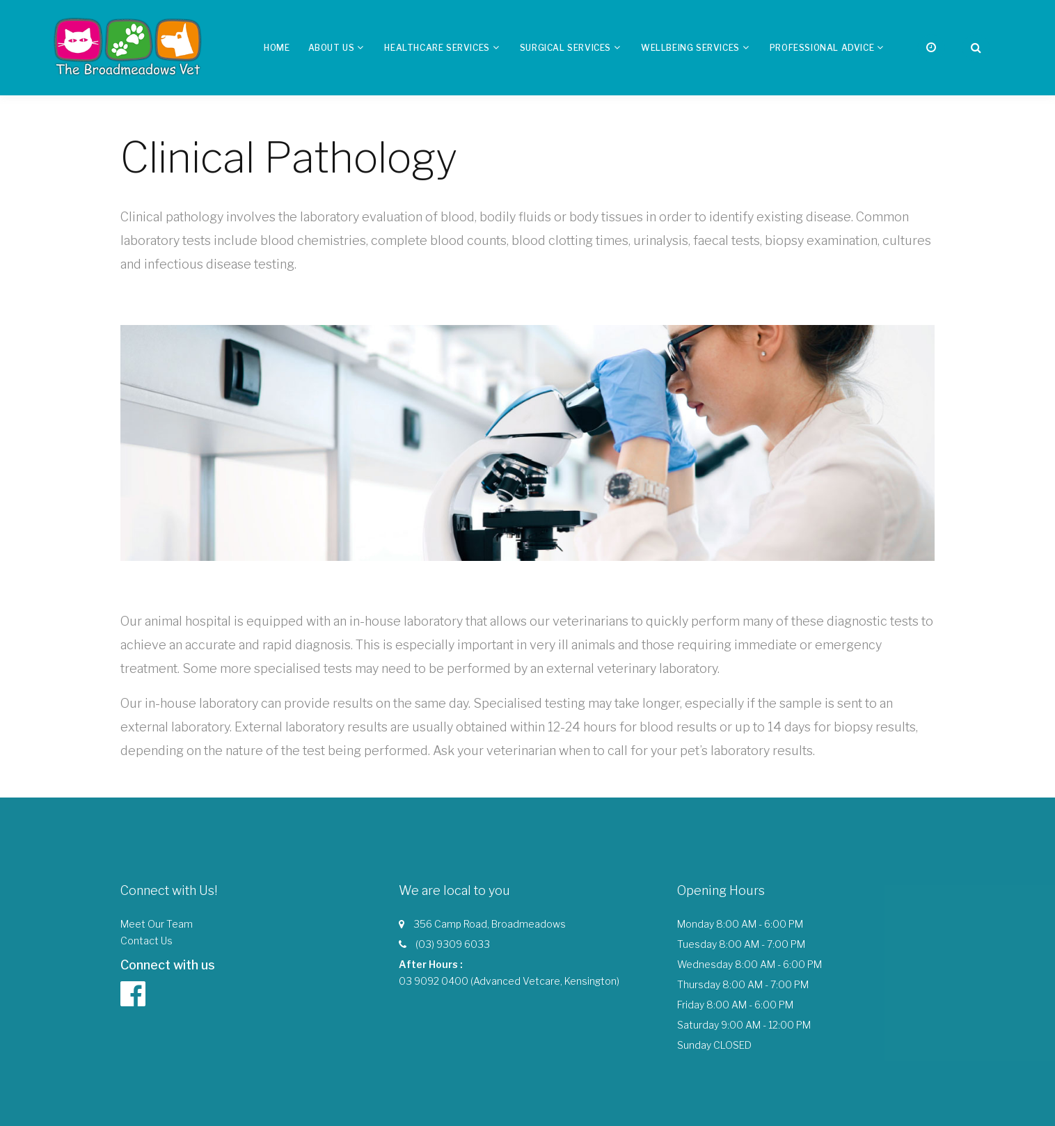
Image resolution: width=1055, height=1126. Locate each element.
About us (331, 47)
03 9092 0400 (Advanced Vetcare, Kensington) (509, 981)
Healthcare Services (436, 47)
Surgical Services (565, 47)
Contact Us (146, 940)
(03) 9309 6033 (452, 944)
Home (276, 47)
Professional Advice (822, 47)
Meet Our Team (156, 924)
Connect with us (167, 965)
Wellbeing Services (690, 47)
